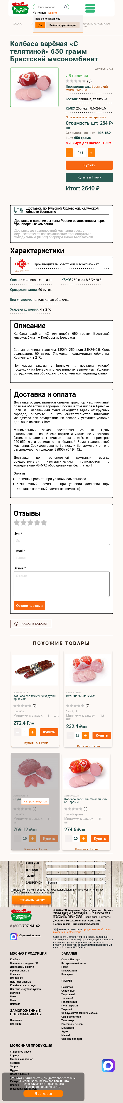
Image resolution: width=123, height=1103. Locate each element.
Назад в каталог (34, 624)
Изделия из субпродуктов (25, 989)
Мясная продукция (28, 953)
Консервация (69, 970)
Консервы (67, 974)
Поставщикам (61, 924)
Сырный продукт (71, 1038)
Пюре (64, 966)
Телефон (32, 870)
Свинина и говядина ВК (24, 963)
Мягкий (65, 1035)
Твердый (66, 1009)
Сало (13, 1000)
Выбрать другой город (64, 25)
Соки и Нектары (71, 959)
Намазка (15, 1003)
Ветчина (15, 992)
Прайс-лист (90, 917)
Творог (14, 1066)
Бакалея (69, 953)
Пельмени (16, 1020)
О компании (60, 917)
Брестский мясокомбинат (87, 88)
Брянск (54, 12)
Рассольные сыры (72, 1024)
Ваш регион (34, 882)
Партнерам (75, 917)
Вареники (15, 1023)
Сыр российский (71, 1016)
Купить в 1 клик (89, 177)
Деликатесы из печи (22, 966)
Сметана (15, 1062)
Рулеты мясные (19, 970)
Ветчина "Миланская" (80, 696)
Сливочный (68, 990)
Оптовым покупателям (85, 924)
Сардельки (16, 977)
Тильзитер (67, 1020)
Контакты (105, 917)
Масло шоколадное (21, 1059)
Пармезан (67, 987)
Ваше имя (32, 863)
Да (41, 25)
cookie (58, 1081)
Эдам (64, 1031)
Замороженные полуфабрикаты (26, 1012)
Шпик (13, 996)
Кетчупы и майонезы (73, 963)
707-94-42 (25, 926)
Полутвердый (69, 1005)
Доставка (58, 920)
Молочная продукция (31, 1045)
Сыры (66, 980)
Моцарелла (67, 1027)
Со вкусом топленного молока (79, 1012)
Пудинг (14, 1070)
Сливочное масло (20, 1051)
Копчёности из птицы (23, 985)
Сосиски (15, 974)
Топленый (67, 998)
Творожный (68, 994)
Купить (89, 165)
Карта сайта (94, 920)
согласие (27, 889)
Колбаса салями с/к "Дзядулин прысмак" (34, 697)
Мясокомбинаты (76, 920)
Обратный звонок (29, 935)
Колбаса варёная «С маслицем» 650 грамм (85, 800)
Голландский (69, 1001)
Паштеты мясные (20, 981)
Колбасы (15, 959)
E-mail (30, 876)
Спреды (15, 1055)
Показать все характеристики (86, 117)
